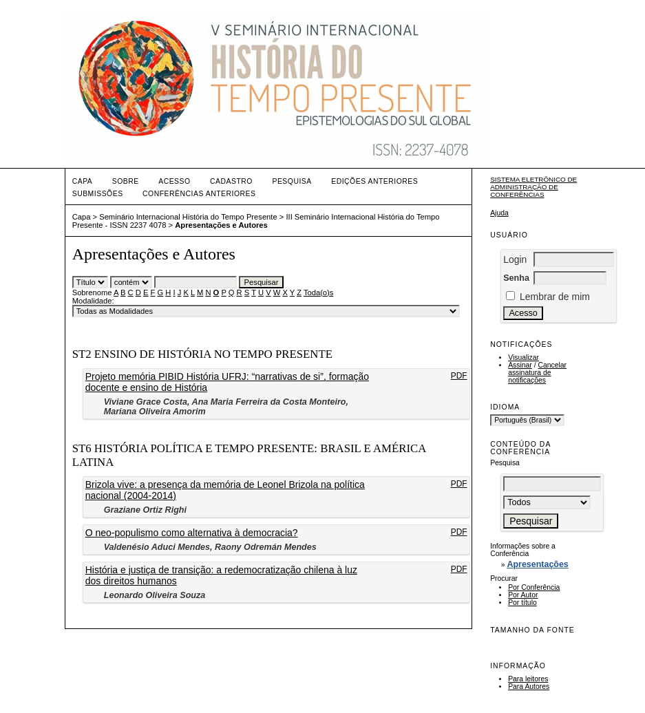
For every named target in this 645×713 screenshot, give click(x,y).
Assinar (520, 365)
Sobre (125, 181)
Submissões (97, 194)
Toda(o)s (319, 292)
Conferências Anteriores (198, 194)
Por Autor (523, 595)
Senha (516, 278)
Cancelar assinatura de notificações (537, 372)
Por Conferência (534, 587)
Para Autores (528, 686)
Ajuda (499, 213)
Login (515, 259)
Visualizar (523, 357)
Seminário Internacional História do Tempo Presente (188, 217)
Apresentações (537, 564)
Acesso (174, 181)
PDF (459, 376)
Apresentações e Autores (221, 225)
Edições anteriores (374, 181)
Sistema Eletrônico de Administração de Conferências (533, 186)
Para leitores (528, 679)
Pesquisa (291, 181)
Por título (522, 602)
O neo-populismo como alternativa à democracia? (191, 532)
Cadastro (231, 181)
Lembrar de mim (555, 296)
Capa (82, 181)
